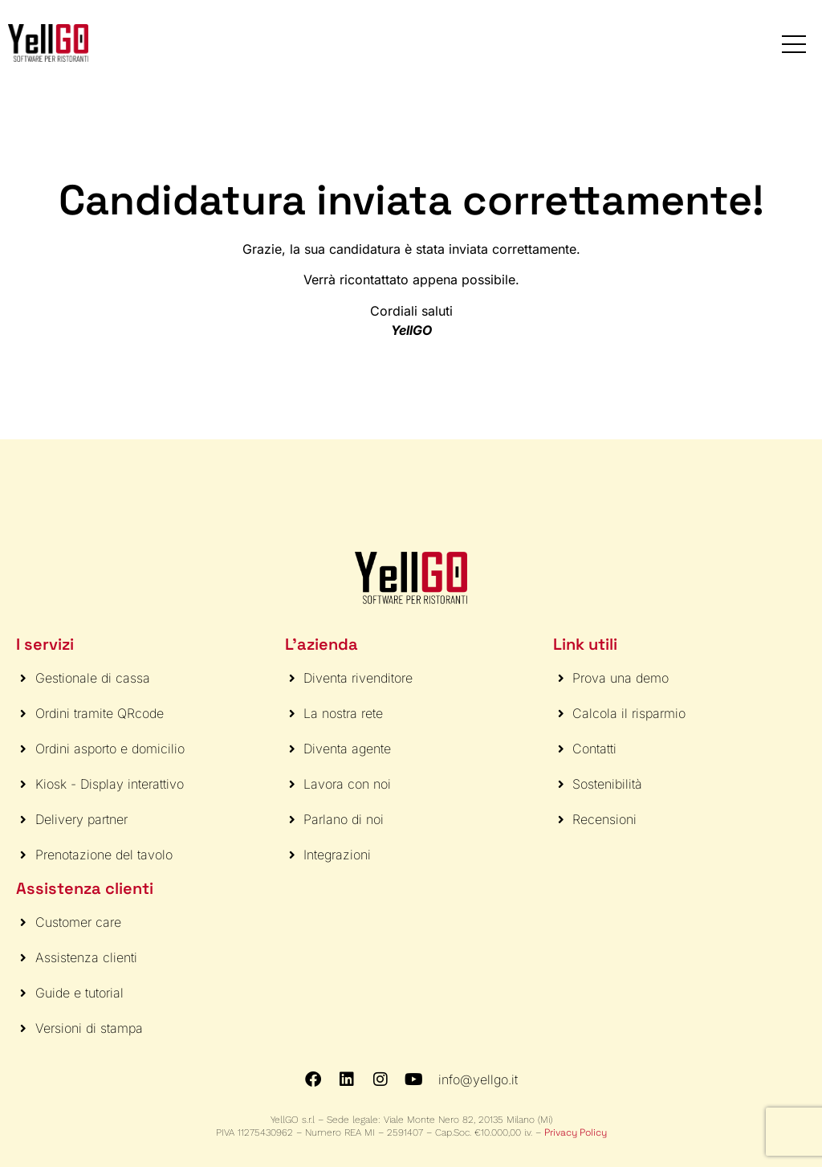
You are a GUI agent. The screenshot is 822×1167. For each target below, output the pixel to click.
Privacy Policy (575, 1132)
